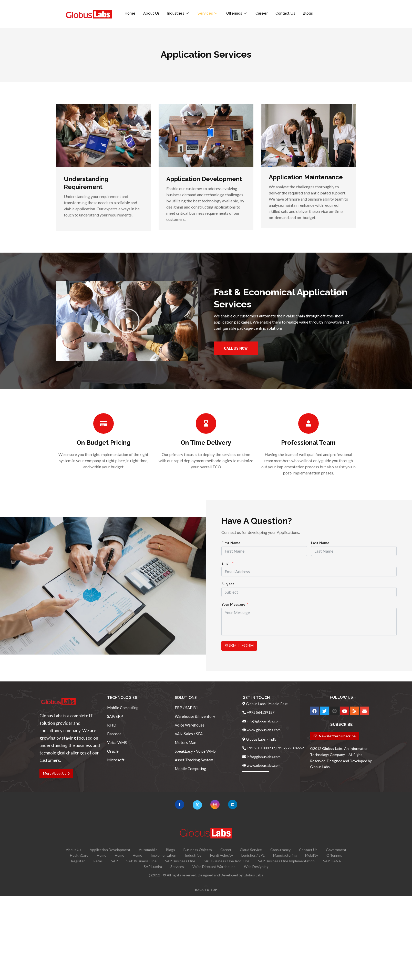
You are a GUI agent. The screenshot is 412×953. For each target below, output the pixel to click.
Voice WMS (117, 742)
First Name (230, 543)
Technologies (122, 697)
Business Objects (197, 849)
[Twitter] (197, 804)
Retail (97, 861)
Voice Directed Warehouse (213, 866)
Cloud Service (251, 849)
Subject (227, 584)
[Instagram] (215, 804)
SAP (114, 861)
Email (226, 563)
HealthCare (79, 855)
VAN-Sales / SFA (189, 734)
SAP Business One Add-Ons (227, 861)
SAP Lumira (153, 866)
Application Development (110, 849)
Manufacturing (285, 855)
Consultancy (280, 849)
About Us (152, 13)
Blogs (312, 13)
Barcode (114, 734)
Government (336, 849)
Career (265, 13)
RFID (111, 725)
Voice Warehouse (189, 725)
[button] (127, 321)
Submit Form (239, 645)
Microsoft (116, 760)
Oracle (113, 751)
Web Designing (256, 866)
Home (130, 13)
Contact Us (289, 13)
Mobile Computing (123, 708)
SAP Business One (141, 861)
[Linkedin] (232, 804)
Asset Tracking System (194, 760)
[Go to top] (206, 889)
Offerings (240, 13)
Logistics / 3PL (253, 855)
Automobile (148, 849)
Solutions (186, 697)
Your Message (233, 604)
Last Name (320, 543)
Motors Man (185, 742)
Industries (180, 13)
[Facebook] (179, 804)
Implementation (163, 855)
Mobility (311, 855)
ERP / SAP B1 (186, 708)
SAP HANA (332, 861)
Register (78, 861)
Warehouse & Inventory (195, 716)
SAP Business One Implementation (286, 861)
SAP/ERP (115, 716)
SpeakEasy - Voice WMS (195, 751)
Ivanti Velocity (221, 855)
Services (210, 13)
